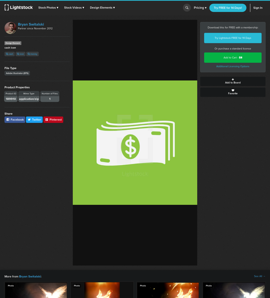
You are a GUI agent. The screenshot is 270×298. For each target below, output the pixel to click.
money (32, 54)
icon (20, 54)
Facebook (15, 119)
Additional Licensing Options (232, 66)
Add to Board (233, 81)
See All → (260, 276)
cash (9, 54)
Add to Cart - (233, 58)
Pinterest (53, 119)
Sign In (258, 8)
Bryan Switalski (31, 24)
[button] (48, 8)
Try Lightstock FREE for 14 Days (233, 38)
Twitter (34, 119)
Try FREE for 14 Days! (228, 8)
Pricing (200, 8)
